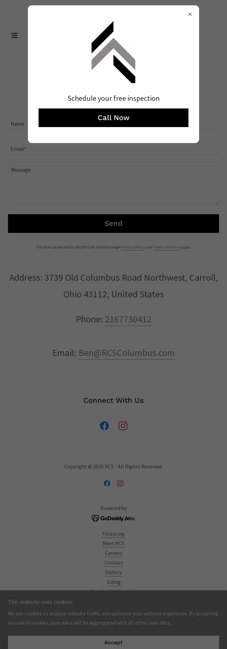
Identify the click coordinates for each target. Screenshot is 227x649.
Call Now (114, 117)
